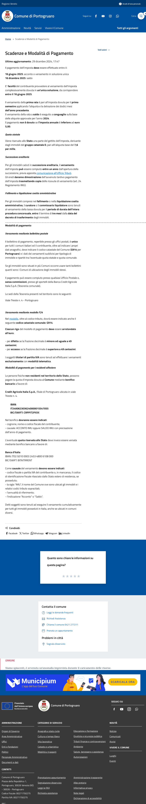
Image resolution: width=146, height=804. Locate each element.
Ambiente (78, 746)
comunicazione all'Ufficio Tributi (54, 173)
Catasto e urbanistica (48, 746)
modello (13, 319)
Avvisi (112, 741)
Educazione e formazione (86, 731)
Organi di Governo (10, 731)
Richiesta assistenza (48, 793)
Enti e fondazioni (10, 746)
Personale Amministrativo (14, 757)
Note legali (79, 793)
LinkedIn (64, 533)
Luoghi (113, 756)
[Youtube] (101, 16)
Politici (5, 752)
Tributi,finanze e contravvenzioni (90, 741)
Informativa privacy (83, 788)
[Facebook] (93, 16)
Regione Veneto (9, 3)
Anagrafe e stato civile (49, 731)
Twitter (24, 533)
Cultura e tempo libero (49, 736)
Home (8, 39)
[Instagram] (108, 16)
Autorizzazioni (81, 757)
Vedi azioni (104, 50)
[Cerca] (140, 16)
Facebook (11, 533)
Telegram (51, 533)
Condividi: (12, 528)
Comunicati (115, 736)
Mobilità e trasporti (47, 752)
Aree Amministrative (12, 736)
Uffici (4, 741)
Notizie (113, 731)
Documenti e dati (10, 762)
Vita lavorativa (45, 741)
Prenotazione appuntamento (52, 777)
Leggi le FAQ (44, 788)
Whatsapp (37, 533)
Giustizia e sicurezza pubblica (88, 736)
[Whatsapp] (115, 16)
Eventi (113, 761)
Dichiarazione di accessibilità (88, 798)
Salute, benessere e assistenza (89, 751)
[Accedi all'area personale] (129, 3)
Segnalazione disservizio (49, 782)
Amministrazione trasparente (88, 777)
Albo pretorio (80, 782)
